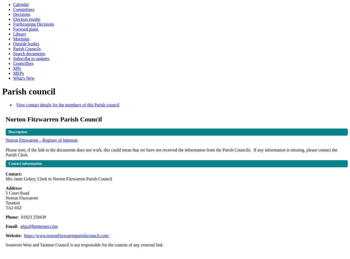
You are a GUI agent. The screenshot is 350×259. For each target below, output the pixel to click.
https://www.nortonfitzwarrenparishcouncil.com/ (66, 235)
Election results (26, 19)
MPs (17, 68)
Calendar (21, 4)
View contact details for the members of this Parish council (67, 105)
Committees (23, 9)
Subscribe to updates (31, 58)
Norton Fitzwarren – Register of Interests (42, 140)
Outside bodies (26, 43)
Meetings (21, 39)
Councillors (23, 63)
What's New (23, 78)
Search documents (29, 53)
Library (19, 34)
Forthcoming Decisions (33, 24)
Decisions (21, 14)
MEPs (18, 73)
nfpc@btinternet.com (39, 226)
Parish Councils (27, 48)
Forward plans (25, 29)
